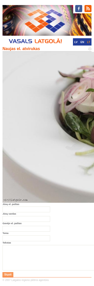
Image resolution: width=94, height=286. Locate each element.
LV (75, 42)
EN (82, 42)
